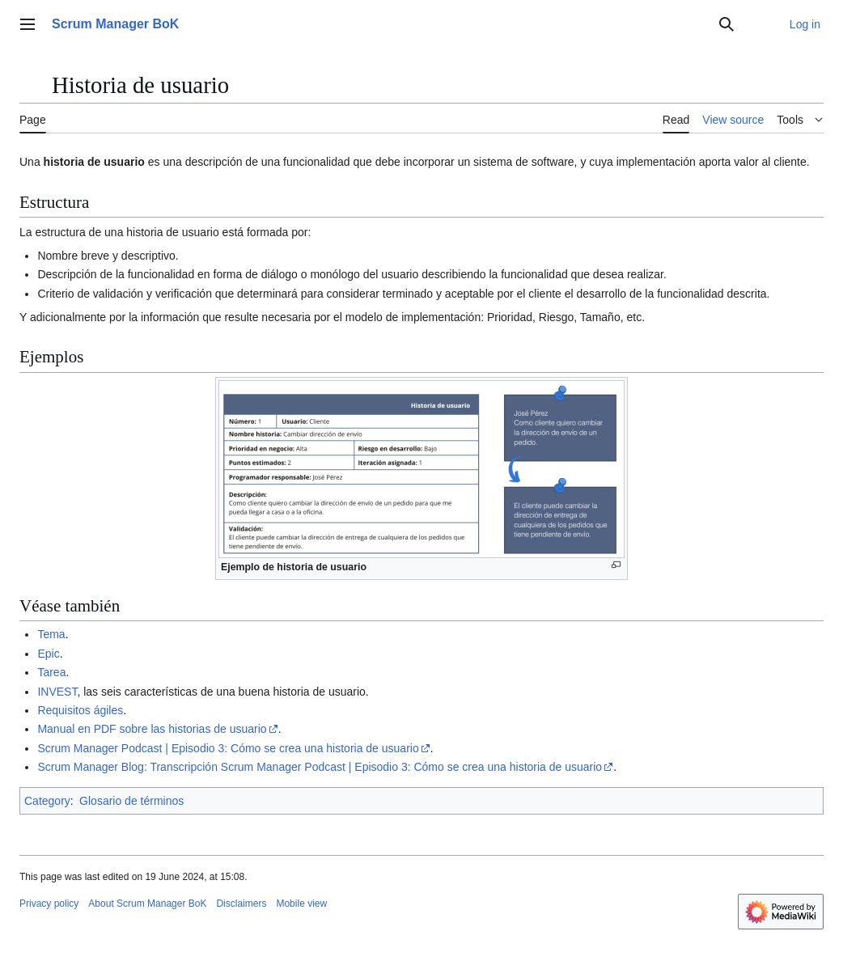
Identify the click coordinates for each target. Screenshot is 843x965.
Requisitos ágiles (80, 710)
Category (47, 800)
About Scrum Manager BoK (147, 903)
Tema (51, 634)
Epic (48, 653)
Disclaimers (241, 903)
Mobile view (301, 903)
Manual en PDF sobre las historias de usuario (151, 728)
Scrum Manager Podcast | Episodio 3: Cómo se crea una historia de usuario (227, 748)
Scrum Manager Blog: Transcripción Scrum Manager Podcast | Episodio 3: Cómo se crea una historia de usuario (319, 766)
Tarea (51, 672)
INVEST (57, 691)
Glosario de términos (131, 800)
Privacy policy (48, 903)
